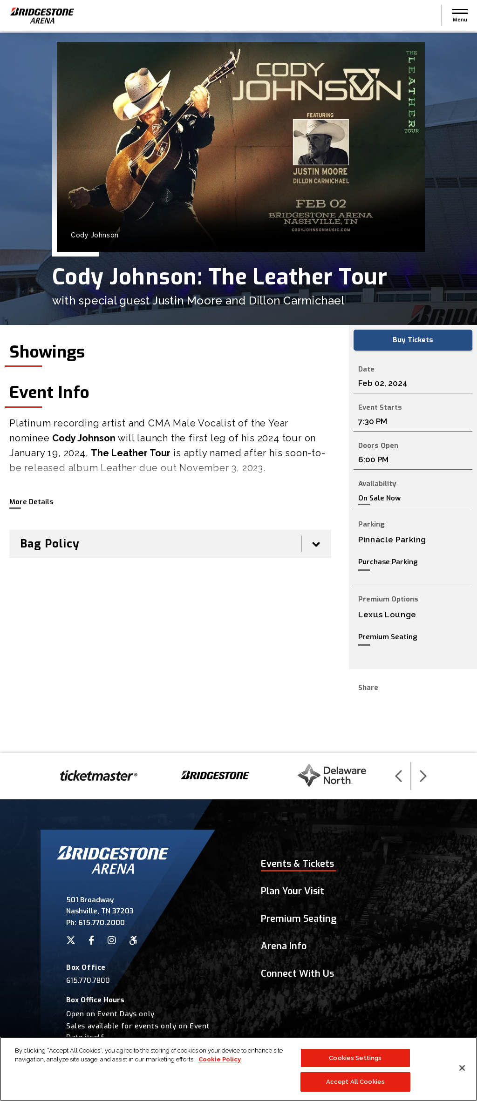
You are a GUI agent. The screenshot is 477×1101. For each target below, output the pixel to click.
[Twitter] (70, 940)
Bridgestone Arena (42, 16)
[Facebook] (92, 940)
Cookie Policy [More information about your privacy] (219, 1059)
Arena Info (284, 946)
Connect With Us (297, 973)
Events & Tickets (297, 864)
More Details (31, 502)
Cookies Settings (355, 1057)
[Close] (462, 1068)
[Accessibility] (133, 940)
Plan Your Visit (292, 891)
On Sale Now (379, 498)
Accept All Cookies (355, 1082)
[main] (238, 393)
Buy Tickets (413, 339)
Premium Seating (387, 637)
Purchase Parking (388, 562)
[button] (460, 16)
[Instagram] (112, 940)
